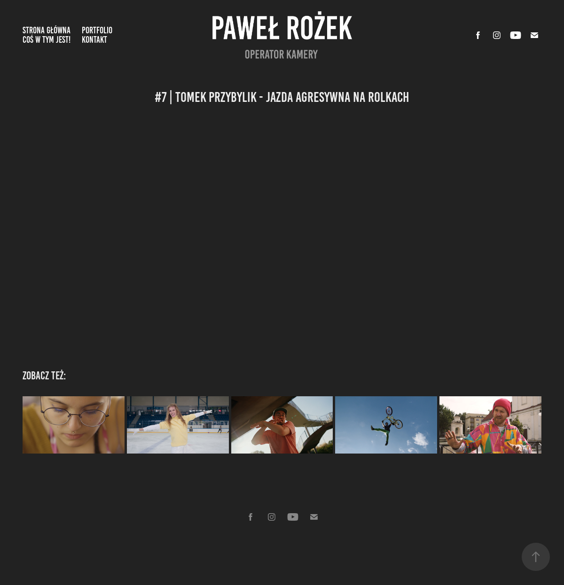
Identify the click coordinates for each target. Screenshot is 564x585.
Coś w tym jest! (46, 40)
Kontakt (94, 40)
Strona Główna (46, 30)
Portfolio (97, 30)
